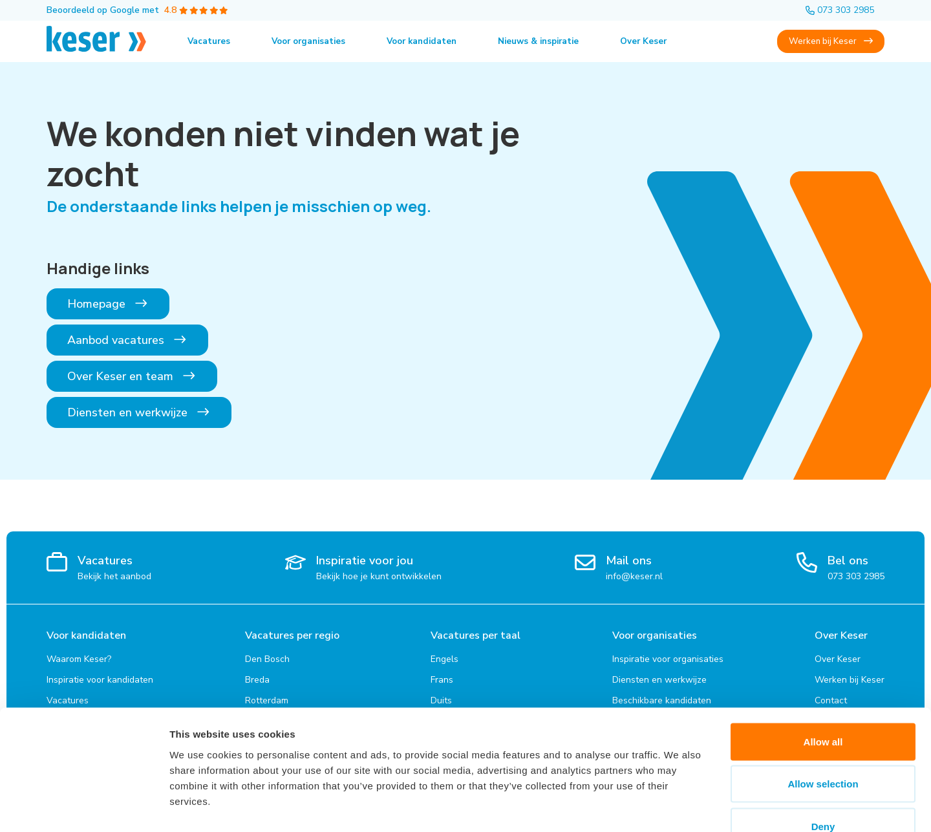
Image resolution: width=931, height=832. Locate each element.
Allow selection (822, 704)
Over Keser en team (132, 376)
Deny (823, 746)
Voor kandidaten (431, 41)
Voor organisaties (312, 41)
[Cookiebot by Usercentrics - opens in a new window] (83, 806)
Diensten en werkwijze (139, 412)
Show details (678, 806)
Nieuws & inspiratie (553, 41)
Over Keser (662, 41)
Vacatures (209, 41)
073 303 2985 (840, 10)
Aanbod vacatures (127, 340)
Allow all (823, 662)
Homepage (108, 304)
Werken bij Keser (829, 41)
